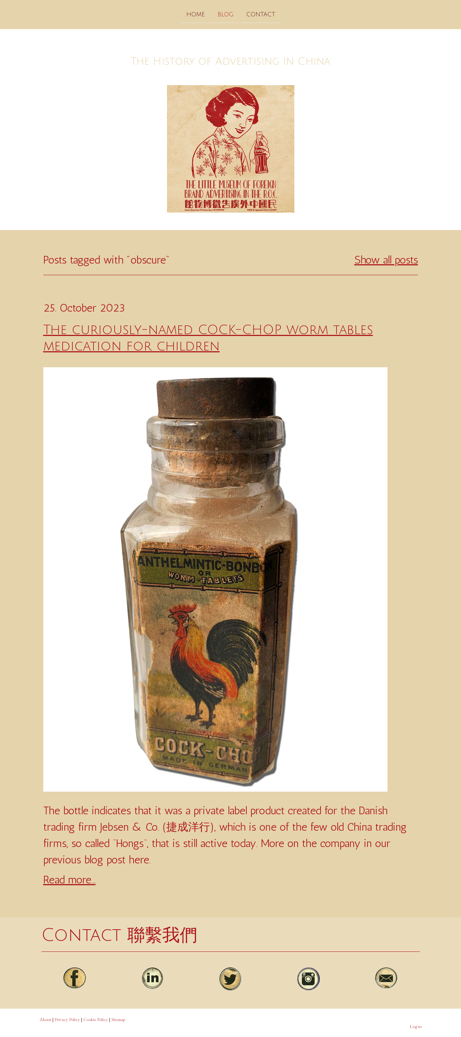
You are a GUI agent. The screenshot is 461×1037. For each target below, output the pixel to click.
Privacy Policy (67, 1019)
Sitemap (118, 1019)
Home (195, 14)
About (45, 1019)
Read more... (69, 879)
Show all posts (386, 259)
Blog (226, 14)
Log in (416, 1026)
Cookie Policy (95, 1019)
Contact (260, 14)
